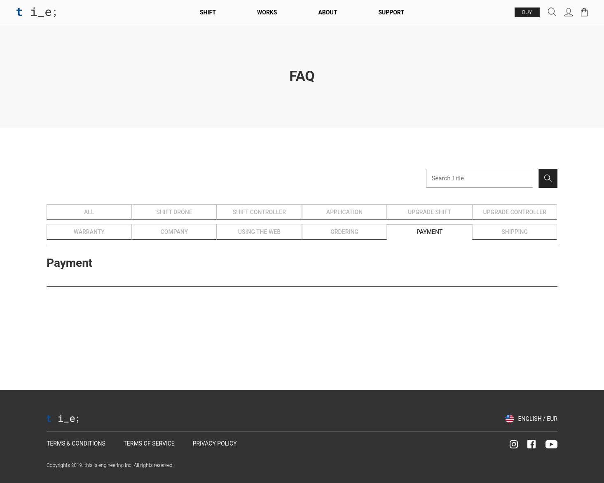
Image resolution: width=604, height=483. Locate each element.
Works (267, 12)
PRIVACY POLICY (215, 443)
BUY (527, 12)
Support (391, 12)
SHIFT (208, 12)
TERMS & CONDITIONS (76, 443)
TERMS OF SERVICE (148, 443)
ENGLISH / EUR (537, 418)
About (327, 12)
